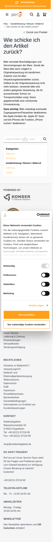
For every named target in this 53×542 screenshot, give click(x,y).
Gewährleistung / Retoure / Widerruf (27, 24)
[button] (45, 139)
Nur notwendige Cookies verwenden (26, 324)
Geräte (9, 172)
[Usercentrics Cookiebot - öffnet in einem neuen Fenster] (37, 215)
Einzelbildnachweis (13, 394)
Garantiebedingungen (15, 401)
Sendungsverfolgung (14, 347)
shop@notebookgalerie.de (17, 444)
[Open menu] (7, 14)
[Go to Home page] (16, 14)
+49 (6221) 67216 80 (19, 432)
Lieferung (10, 168)
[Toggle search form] (31, 14)
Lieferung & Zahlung (14, 336)
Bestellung (10, 158)
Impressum (9, 390)
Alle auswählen (26, 314)
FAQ (6, 24)
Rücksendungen (12, 340)
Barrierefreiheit (11, 397)
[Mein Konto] (38, 14)
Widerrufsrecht (11, 379)
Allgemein (10, 153)
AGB (6, 387)
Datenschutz (10, 383)
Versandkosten (11, 343)
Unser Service (11, 333)
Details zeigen (36, 305)
